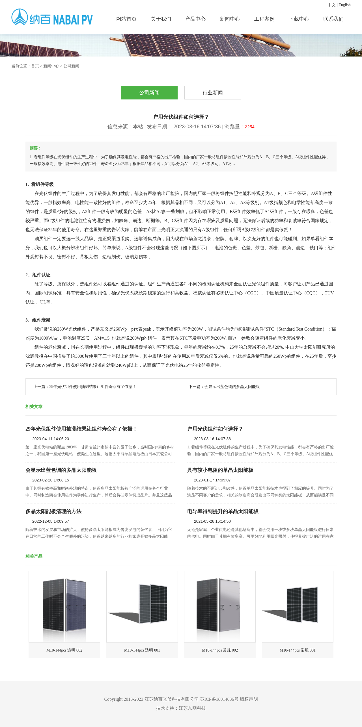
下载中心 (299, 19)
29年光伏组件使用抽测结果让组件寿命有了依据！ (92, 387)
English (345, 5)
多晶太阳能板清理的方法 (53, 511)
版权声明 (249, 699)
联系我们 (333, 19)
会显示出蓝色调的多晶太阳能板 (232, 387)
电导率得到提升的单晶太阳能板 (222, 511)
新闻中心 (230, 19)
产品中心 (195, 19)
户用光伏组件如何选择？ (215, 429)
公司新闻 (71, 66)
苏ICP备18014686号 (219, 699)
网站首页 (126, 19)
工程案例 (264, 19)
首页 (35, 66)
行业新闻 (212, 93)
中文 (332, 5)
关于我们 (161, 19)
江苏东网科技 (192, 708)
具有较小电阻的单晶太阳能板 (220, 470)
